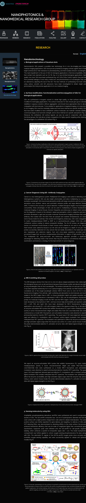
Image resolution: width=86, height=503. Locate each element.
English (83, 54)
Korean (75, 54)
